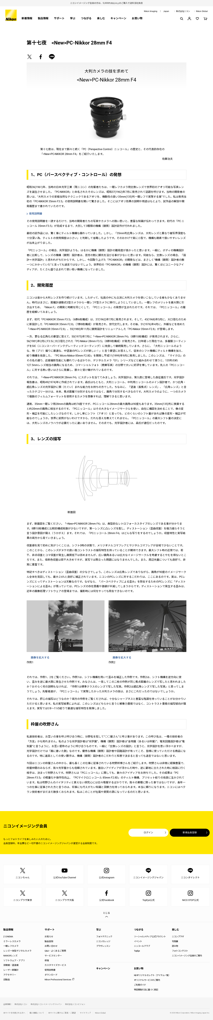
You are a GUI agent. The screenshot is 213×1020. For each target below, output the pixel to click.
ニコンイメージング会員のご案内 (187, 955)
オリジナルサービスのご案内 (147, 980)
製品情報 (43, 18)
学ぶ (72, 18)
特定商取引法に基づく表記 (146, 989)
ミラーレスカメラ (12, 941)
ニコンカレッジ (103, 941)
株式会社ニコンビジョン (75, 1004)
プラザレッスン (103, 946)
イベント (138, 941)
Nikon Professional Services (58, 979)
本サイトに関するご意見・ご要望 (62, 1013)
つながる (86, 18)
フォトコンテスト (180, 951)
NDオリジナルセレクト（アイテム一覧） (152, 975)
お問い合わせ (51, 946)
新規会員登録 (190, 832)
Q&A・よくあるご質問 (55, 951)
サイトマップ (85, 1013)
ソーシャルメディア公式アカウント (150, 936)
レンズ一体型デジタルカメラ (17, 951)
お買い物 (137, 18)
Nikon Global (202, 11)
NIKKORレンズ (10, 955)
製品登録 (49, 941)
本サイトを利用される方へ (14, 1013)
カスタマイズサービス (55, 965)
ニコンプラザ (178, 936)
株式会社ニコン (183, 11)
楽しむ (101, 18)
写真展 (175, 941)
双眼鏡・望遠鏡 (10, 965)
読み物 (175, 946)
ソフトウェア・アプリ (14, 960)
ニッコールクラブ (142, 946)
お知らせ (49, 936)
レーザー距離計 (10, 970)
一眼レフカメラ (10, 946)
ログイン (148, 832)
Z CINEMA (8, 936)
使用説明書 (50, 970)
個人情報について (36, 1013)
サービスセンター (53, 955)
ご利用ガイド (140, 985)
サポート (59, 18)
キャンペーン (118, 18)
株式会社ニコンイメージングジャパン (46, 1004)
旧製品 (6, 979)
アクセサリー (9, 975)
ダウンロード (51, 975)
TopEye (137, 951)
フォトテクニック (104, 936)
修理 (47, 960)
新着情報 (27, 18)
